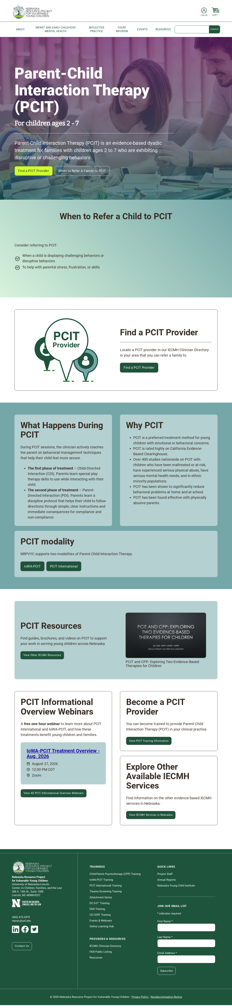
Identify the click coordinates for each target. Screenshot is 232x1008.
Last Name (164, 940)
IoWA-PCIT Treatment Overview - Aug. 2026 (63, 756)
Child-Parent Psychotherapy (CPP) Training (115, 877)
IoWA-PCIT (34, 568)
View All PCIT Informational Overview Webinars (54, 796)
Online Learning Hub (102, 929)
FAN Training (97, 912)
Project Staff (165, 877)
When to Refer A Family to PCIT (90, 171)
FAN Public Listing (101, 954)
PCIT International (68, 568)
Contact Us (22, 949)
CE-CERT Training (100, 917)
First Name (165, 924)
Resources (163, 29)
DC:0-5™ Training (99, 906)
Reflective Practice (96, 29)
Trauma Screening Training (106, 894)
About (20, 29)
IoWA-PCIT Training (101, 882)
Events (142, 29)
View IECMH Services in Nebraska (151, 818)
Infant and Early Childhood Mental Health (56, 29)
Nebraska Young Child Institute (176, 888)
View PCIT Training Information (149, 743)
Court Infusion (122, 29)
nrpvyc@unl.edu (21, 923)
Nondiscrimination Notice (166, 999)
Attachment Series (101, 900)
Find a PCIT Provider (36, 171)
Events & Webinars (101, 923)
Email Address (167, 956)
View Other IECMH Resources (43, 657)
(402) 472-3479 (21, 920)
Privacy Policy (140, 999)
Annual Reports (166, 882)
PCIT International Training (106, 888)
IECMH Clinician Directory (105, 949)
